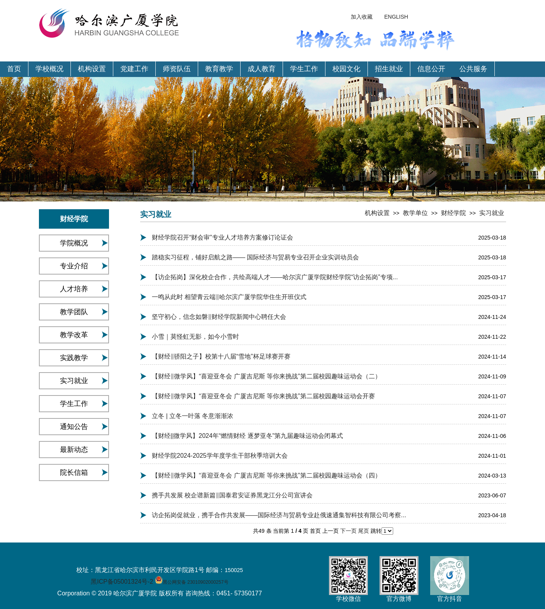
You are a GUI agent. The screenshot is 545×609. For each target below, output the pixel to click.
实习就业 (74, 381)
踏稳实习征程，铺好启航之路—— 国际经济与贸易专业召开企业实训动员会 (255, 257)
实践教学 (74, 358)
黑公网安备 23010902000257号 (196, 582)
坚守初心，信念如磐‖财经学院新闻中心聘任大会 (219, 316)
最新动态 (74, 449)
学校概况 (49, 69)
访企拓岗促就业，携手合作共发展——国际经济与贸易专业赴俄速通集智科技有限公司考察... (279, 515)
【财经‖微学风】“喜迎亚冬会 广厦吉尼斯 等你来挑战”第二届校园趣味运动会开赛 (263, 396)
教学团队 (74, 312)
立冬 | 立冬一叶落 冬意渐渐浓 (193, 416)
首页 (14, 69)
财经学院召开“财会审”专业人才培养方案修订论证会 (222, 237)
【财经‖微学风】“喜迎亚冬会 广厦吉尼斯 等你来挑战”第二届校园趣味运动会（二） (266, 376)
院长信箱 (74, 472)
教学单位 (415, 213)
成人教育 (262, 69)
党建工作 (134, 69)
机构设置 (92, 69)
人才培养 (74, 289)
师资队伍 (177, 69)
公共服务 (473, 69)
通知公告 (74, 426)
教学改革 (74, 335)
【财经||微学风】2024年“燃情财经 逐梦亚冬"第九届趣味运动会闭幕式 (247, 435)
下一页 (349, 531)
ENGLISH (396, 17)
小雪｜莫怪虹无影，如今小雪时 (195, 336)
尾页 (364, 531)
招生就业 (389, 69)
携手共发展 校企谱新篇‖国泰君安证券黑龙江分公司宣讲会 (232, 495)
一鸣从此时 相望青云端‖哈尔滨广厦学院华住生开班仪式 (229, 297)
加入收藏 (362, 17)
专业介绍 (74, 266)
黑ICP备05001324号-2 (122, 581)
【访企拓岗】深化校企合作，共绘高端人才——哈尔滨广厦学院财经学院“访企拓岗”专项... (275, 277)
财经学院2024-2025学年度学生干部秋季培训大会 (220, 455)
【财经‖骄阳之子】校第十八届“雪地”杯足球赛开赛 (221, 356)
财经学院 (453, 213)
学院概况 (74, 243)
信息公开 (431, 69)
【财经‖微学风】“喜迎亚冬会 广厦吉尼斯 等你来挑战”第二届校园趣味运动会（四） (266, 475)
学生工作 (304, 69)
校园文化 (346, 69)
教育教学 (219, 69)
